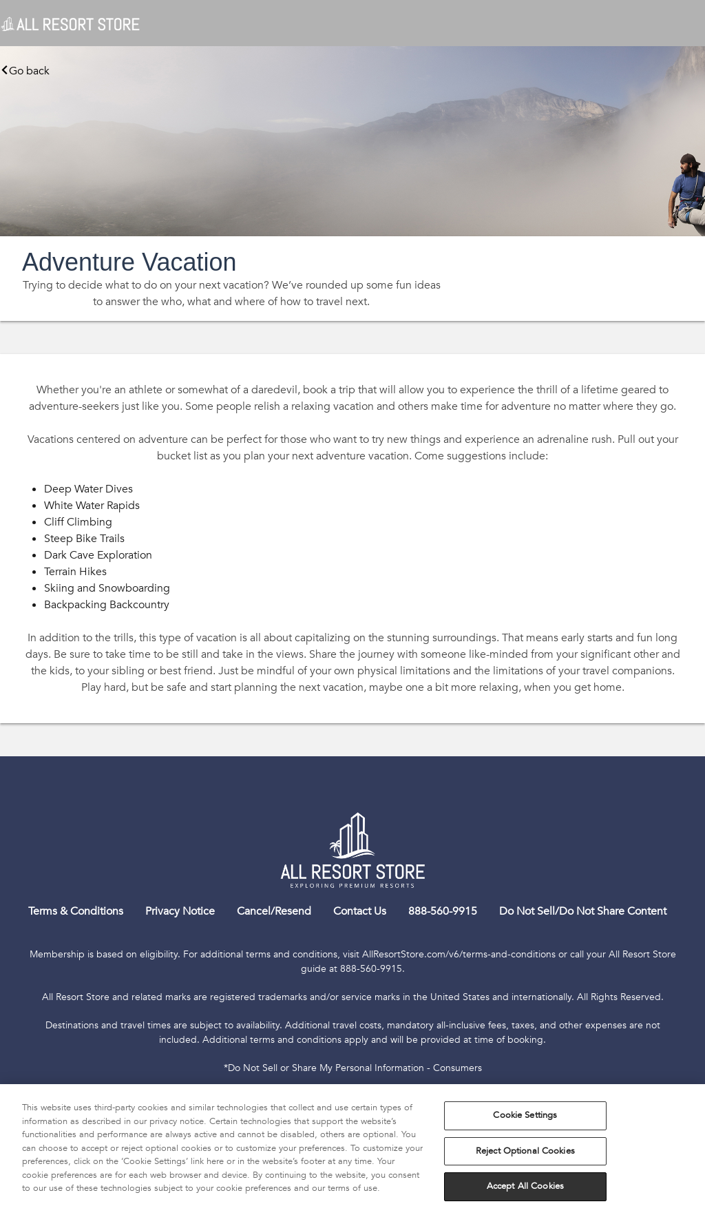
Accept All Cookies (525, 1186)
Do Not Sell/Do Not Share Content (582, 911)
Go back (25, 71)
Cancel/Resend (274, 911)
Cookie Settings (525, 1115)
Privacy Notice (180, 911)
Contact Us (359, 911)
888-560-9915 (442, 911)
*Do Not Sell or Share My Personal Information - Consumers (353, 1067)
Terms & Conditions (75, 911)
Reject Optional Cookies (525, 1151)
